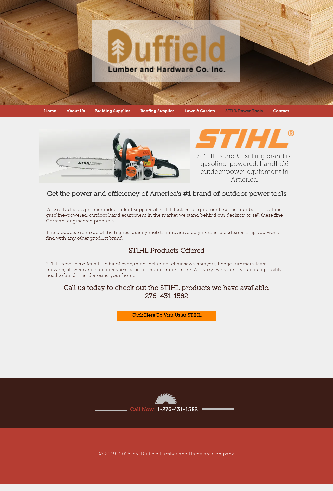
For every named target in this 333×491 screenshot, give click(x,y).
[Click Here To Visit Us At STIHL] (166, 316)
